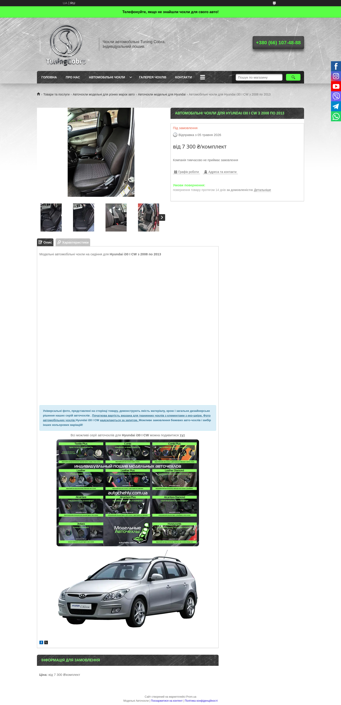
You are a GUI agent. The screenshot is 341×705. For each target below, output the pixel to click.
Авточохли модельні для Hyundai (162, 94)
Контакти (183, 77)
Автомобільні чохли (107, 77)
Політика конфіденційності (201, 700)
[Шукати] (293, 77)
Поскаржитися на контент (167, 700)
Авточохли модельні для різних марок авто (104, 94)
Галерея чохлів (152, 77)
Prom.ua (191, 696)
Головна (49, 77)
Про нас (73, 77)
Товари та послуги (56, 94)
